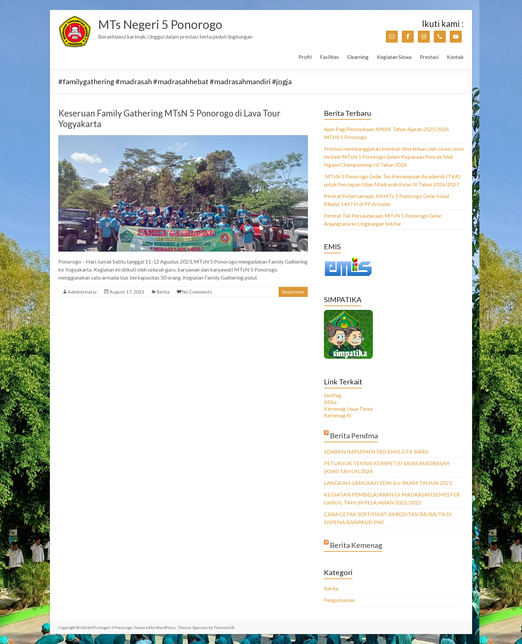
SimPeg (332, 395)
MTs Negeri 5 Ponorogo (160, 24)
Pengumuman (339, 600)
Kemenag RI (338, 415)
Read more (293, 292)
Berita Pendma (354, 435)
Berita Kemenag (356, 544)
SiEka (330, 402)
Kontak (455, 57)
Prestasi (429, 57)
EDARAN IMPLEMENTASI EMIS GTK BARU (376, 451)
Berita (163, 292)
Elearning (358, 57)
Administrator (82, 292)
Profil (305, 57)
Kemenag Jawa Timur (348, 408)
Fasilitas (329, 57)
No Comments (197, 292)
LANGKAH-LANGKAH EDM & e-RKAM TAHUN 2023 (388, 483)
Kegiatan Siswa (394, 57)
